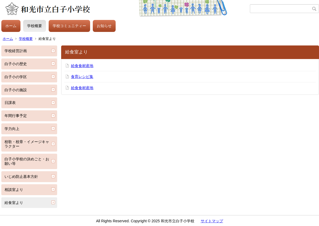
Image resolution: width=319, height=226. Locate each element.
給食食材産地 (82, 66)
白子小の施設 (16, 90)
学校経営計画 (16, 51)
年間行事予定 (16, 116)
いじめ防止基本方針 (21, 176)
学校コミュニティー (69, 26)
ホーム (10, 26)
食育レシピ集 (82, 76)
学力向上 (12, 129)
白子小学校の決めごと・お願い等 (27, 161)
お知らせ (104, 26)
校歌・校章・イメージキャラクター (27, 144)
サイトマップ (212, 221)
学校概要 (34, 26)
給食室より (14, 202)
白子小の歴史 (16, 64)
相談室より (14, 189)
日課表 (10, 103)
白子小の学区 (16, 77)
